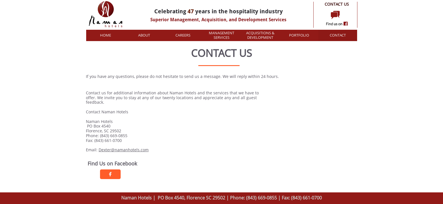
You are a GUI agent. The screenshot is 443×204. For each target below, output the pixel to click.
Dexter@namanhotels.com (124, 149)
